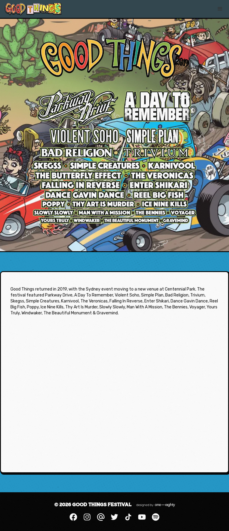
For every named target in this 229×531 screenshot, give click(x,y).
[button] (220, 9)
